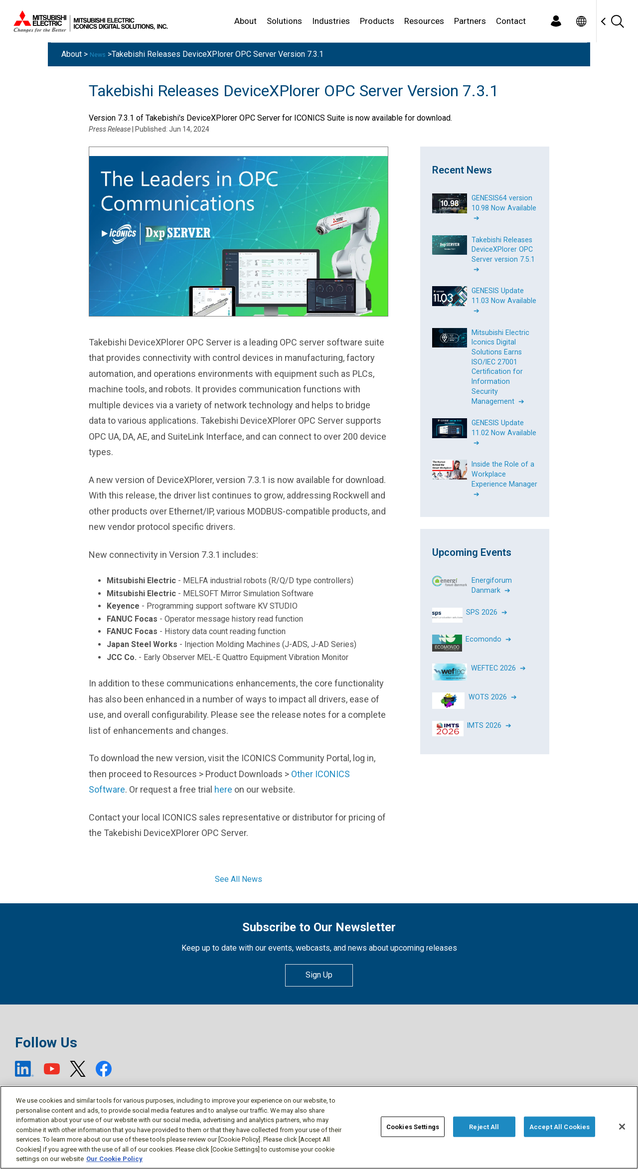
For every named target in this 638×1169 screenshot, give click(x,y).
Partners (470, 21)
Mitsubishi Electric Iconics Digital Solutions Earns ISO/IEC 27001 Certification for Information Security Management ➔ (500, 360)
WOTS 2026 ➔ (493, 683)
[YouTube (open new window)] (52, 1069)
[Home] (88, 21)
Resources (424, 21)
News (100, 54)
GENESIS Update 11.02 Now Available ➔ (504, 422)
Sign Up (319, 975)
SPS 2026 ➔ (486, 598)
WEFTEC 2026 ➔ (498, 654)
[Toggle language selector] (581, 21)
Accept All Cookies (559, 1126)
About (245, 21)
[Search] (617, 21)
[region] (319, 1127)
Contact (511, 21)
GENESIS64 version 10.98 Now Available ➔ (504, 206)
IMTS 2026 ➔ (490, 711)
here (223, 789)
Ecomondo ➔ (488, 625)
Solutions (284, 21)
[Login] (556, 21)
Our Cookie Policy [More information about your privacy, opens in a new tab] (114, 1159)
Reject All (484, 1126)
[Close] (622, 1127)
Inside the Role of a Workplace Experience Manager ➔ (504, 467)
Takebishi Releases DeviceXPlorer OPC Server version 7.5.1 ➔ (503, 252)
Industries (331, 21)
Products (377, 21)
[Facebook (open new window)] (104, 1069)
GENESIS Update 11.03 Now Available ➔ (504, 296)
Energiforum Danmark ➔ (492, 572)
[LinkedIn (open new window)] (24, 1069)
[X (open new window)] (78, 1069)
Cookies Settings (412, 1126)
